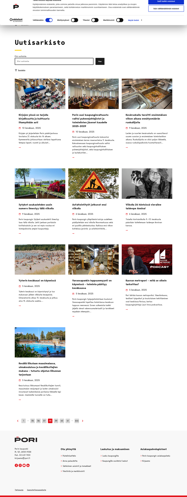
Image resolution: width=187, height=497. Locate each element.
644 (77, 421)
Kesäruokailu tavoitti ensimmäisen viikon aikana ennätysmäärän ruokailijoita (146, 118)
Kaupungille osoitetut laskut (114, 461)
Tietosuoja (19, 490)
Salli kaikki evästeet (166, 6)
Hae (100, 61)
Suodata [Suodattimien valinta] (20, 70)
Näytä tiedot (133, 25)
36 (38, 421)
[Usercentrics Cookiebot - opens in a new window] (16, 25)
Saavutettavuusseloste (36, 490)
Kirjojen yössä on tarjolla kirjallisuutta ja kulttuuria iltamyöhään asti (34, 118)
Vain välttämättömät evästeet (166, 13)
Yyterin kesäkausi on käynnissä (37, 280)
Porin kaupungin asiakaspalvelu (155, 456)
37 (44, 421)
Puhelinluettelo (68, 456)
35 (32, 421)
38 (50, 421)
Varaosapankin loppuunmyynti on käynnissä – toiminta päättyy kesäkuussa (92, 284)
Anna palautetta (69, 461)
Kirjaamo (145, 461)
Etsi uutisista (20, 56)
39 (56, 421)
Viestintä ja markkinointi (73, 471)
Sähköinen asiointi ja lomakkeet (76, 466)
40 (62, 421)
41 (68, 421)
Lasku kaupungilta (109, 456)
